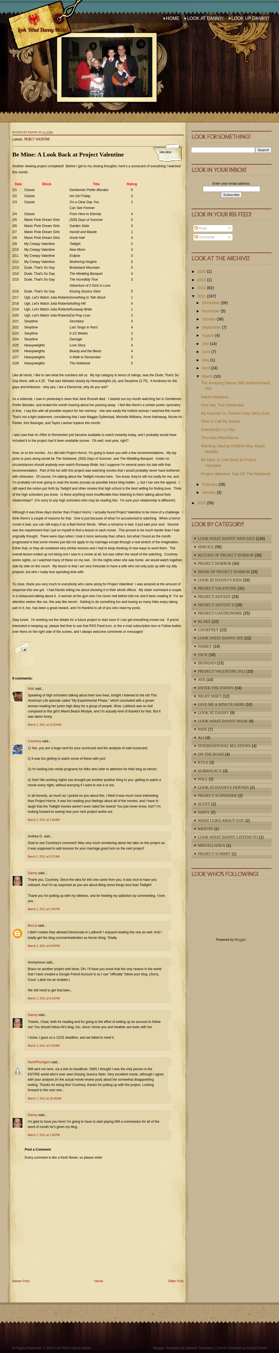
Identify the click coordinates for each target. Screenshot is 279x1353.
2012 (201, 288)
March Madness (214, 397)
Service (206, 547)
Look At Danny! (205, 18)
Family (205, 646)
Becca (32, 926)
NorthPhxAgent (39, 1062)
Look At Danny (213, 713)
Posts (200, 228)
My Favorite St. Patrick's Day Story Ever (235, 413)
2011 (201, 296)
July (205, 343)
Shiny (204, 812)
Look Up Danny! (250, 18)
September (211, 327)
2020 (201, 271)
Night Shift (210, 696)
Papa (202, 729)
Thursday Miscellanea (219, 437)
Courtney (34, 741)
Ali (201, 738)
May (205, 360)
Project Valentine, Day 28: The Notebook (235, 474)
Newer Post (21, 1281)
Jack (203, 655)
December (211, 303)
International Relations (224, 746)
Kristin (205, 829)
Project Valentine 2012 (221, 671)
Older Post (176, 1281)
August (208, 335)
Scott (204, 804)
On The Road (211, 754)
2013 (201, 280)
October (209, 319)
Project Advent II (216, 605)
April (206, 368)
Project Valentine (36, 139)
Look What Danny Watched (226, 539)
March (207, 376)
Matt (31, 689)
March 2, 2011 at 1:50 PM (44, 909)
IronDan (207, 663)
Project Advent (214, 597)
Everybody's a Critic (218, 429)
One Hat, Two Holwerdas (222, 405)
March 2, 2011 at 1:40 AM (44, 819)
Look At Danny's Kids (220, 580)
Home (172, 18)
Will (203, 779)
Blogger (240, 940)
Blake (204, 622)
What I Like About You (221, 821)
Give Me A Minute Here (221, 704)
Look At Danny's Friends (223, 787)
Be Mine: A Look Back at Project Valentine (68, 154)
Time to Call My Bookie (220, 421)
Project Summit (214, 854)
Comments (204, 237)
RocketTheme (257, 1348)
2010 (201, 503)
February (209, 484)
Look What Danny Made (223, 721)
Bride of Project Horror (224, 572)
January (209, 492)
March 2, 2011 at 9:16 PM (44, 998)
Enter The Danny (216, 688)
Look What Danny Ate (220, 638)
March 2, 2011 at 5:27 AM (44, 856)
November (211, 311)
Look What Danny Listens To (228, 837)
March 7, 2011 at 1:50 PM (44, 1135)
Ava (202, 680)
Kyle (203, 763)
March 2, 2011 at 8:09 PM (44, 945)
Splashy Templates (200, 1348)
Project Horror (214, 563)
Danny (33, 873)
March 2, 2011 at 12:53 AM (44, 724)
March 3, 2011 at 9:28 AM (44, 1045)
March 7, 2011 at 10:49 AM (44, 1098)
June (206, 351)
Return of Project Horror (226, 555)
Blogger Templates (166, 1348)
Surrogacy (210, 771)
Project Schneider (217, 796)
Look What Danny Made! (42, 29)
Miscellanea (211, 845)
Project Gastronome (220, 613)
